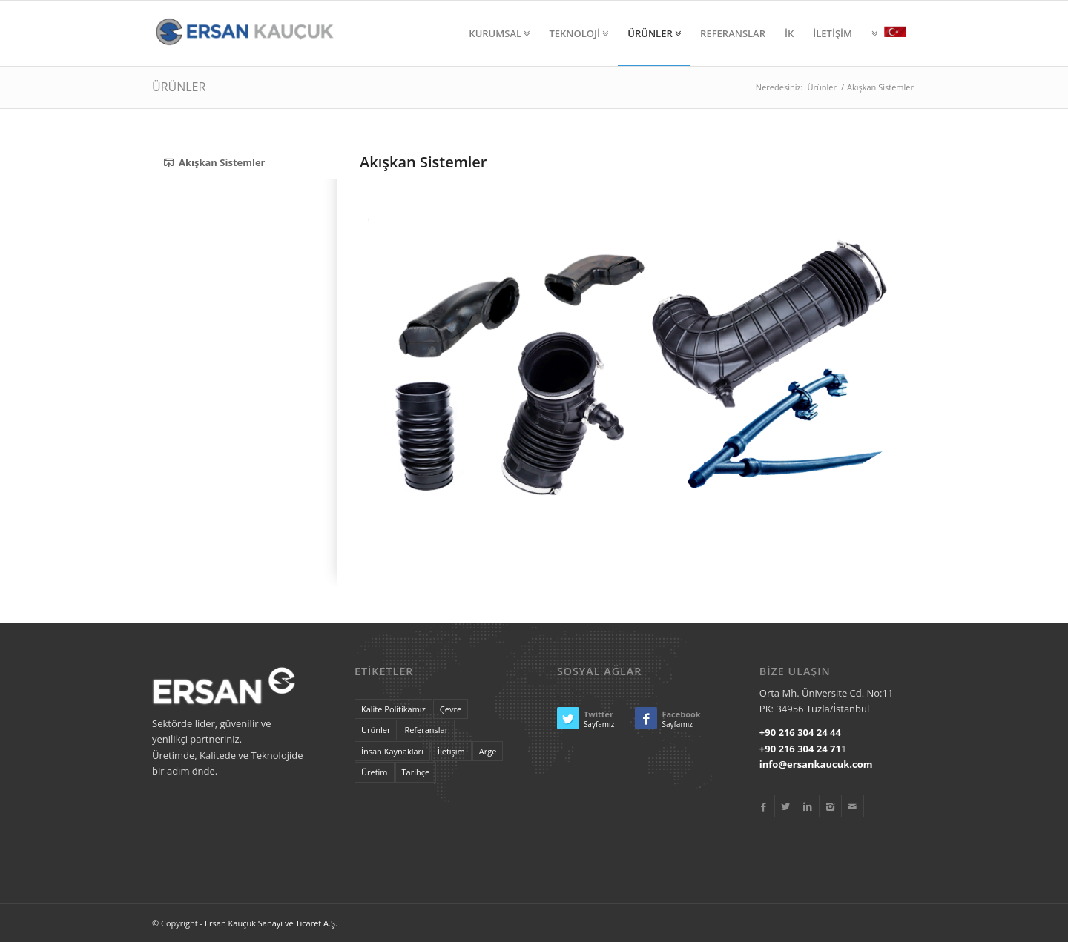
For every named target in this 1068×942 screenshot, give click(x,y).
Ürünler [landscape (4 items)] (375, 729)
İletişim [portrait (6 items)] (451, 751)
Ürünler (822, 87)
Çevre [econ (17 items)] (450, 708)
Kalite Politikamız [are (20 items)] (393, 708)
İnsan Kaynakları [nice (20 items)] (392, 751)
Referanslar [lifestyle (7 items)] (426, 729)
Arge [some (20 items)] (488, 751)
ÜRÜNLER (178, 87)
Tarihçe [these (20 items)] (416, 771)
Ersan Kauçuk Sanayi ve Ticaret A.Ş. (271, 923)
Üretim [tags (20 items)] (374, 771)
